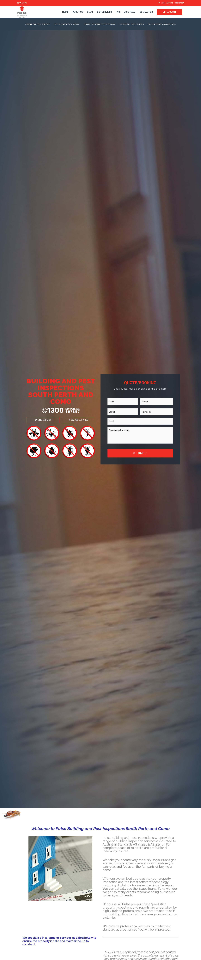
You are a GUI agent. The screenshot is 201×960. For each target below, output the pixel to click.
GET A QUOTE (23, 3)
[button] (42, 416)
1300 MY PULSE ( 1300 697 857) (168, 3)
